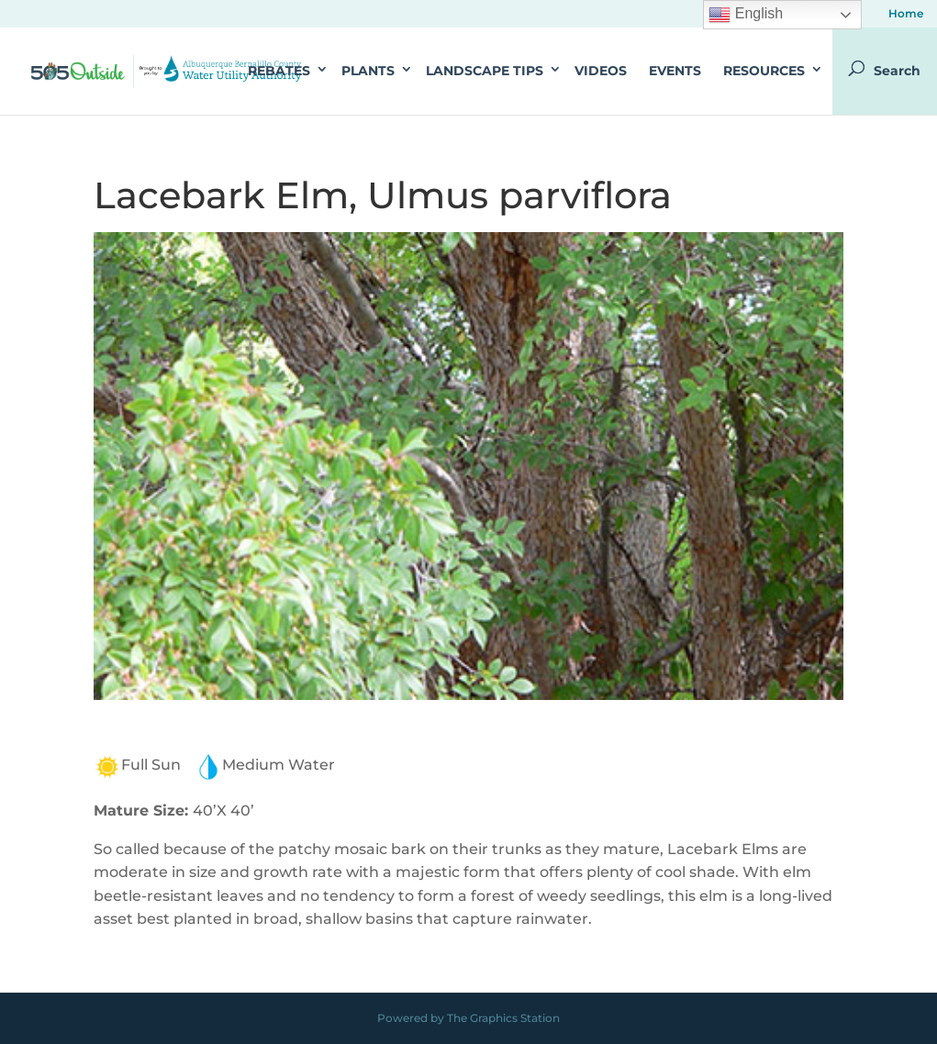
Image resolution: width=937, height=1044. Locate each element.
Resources (764, 70)
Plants (368, 70)
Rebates (279, 70)
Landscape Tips (484, 70)
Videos (600, 70)
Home (905, 14)
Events (675, 70)
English (745, 15)
